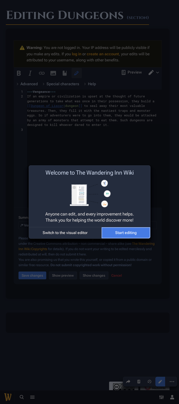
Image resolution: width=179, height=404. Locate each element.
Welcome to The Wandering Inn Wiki (90, 172)
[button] (65, 232)
